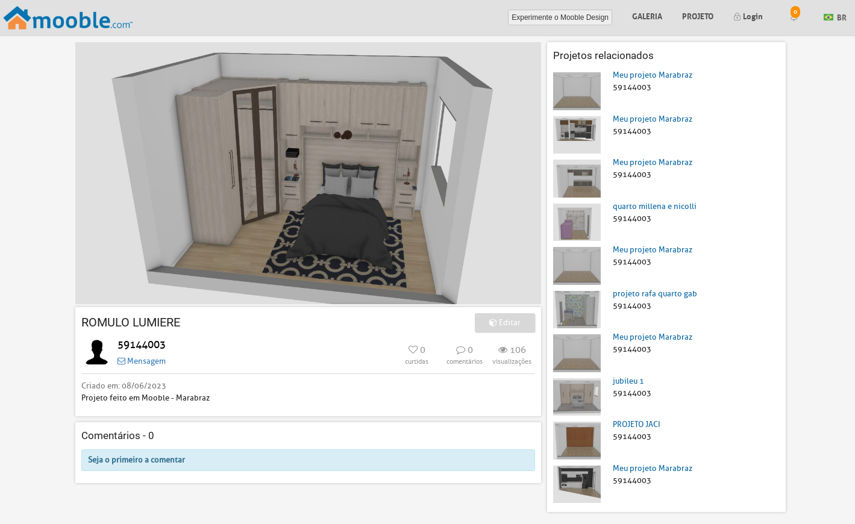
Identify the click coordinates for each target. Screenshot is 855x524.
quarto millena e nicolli (655, 206)
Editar (505, 322)
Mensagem (141, 361)
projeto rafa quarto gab (655, 294)
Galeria (647, 15)
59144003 (141, 344)
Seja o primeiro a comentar (136, 460)
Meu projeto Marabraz (652, 75)
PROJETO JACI (636, 424)
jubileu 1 (628, 381)
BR (835, 16)
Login (748, 15)
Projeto (697, 15)
